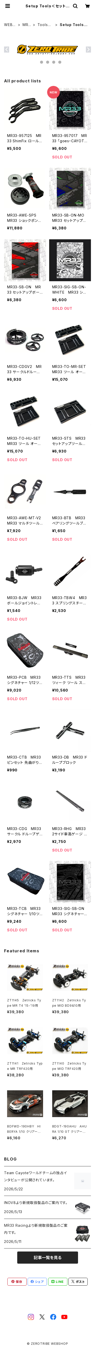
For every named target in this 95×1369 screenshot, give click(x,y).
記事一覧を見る (48, 1257)
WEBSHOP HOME (10, 24)
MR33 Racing (27, 24)
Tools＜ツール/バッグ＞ (45, 24)
